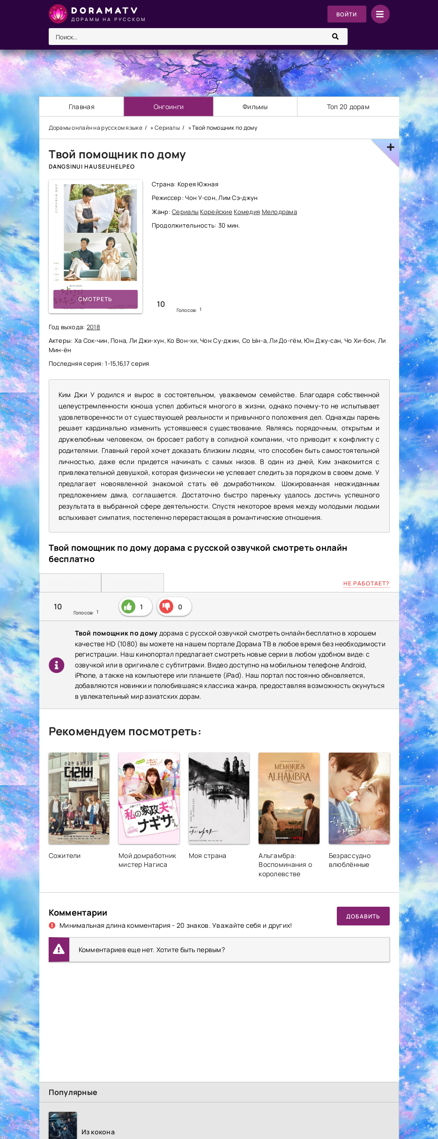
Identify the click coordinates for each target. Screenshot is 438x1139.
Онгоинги (168, 106)
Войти (346, 14)
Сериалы (185, 211)
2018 (93, 327)
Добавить (363, 916)
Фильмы (255, 106)
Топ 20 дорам (348, 106)
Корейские (216, 211)
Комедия (247, 211)
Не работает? (366, 583)
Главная (81, 106)
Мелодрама (279, 211)
